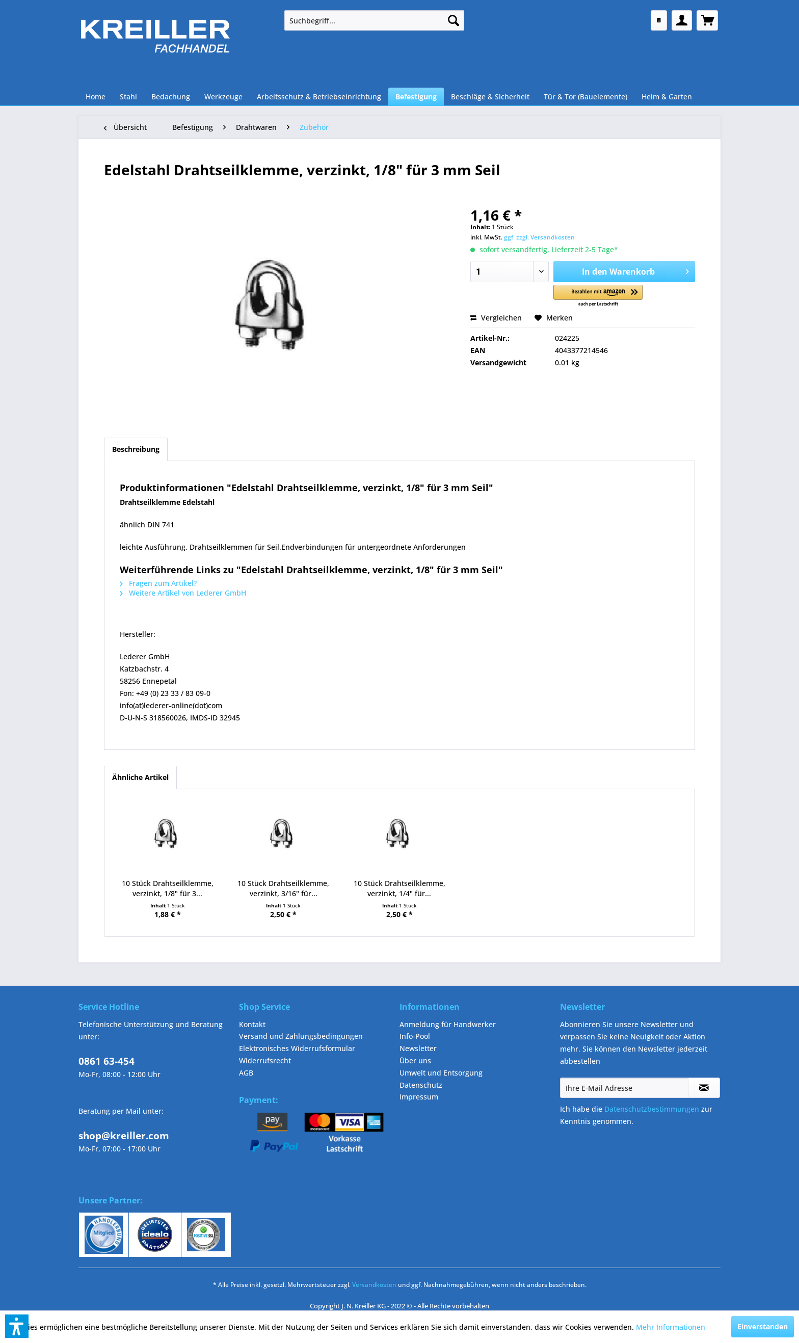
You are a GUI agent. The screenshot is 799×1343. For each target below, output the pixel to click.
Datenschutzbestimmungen (651, 1109)
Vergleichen (496, 318)
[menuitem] (374, 20)
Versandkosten (374, 1284)
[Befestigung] (416, 96)
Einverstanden (762, 1326)
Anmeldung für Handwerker (448, 1024)
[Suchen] (453, 20)
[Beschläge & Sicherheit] (490, 96)
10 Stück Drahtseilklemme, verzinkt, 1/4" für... (399, 888)
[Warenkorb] (707, 20)
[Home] (95, 96)
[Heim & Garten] (666, 96)
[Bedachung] (170, 96)
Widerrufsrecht (265, 1060)
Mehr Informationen (670, 1327)
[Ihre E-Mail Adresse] (624, 1088)
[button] (598, 296)
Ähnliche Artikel (140, 777)
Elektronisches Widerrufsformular (297, 1048)
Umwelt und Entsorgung (441, 1073)
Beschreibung (135, 449)
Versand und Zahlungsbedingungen (301, 1036)
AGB (246, 1073)
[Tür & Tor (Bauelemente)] (585, 96)
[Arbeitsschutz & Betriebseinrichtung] (319, 96)
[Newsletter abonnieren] (704, 1088)
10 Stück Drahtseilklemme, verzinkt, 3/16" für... (283, 888)
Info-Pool (415, 1036)
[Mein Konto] (682, 20)
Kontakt (252, 1024)
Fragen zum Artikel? (158, 583)
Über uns (415, 1060)
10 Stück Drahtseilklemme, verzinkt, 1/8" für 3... (168, 888)
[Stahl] (128, 96)
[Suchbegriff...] (374, 20)
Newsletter (418, 1048)
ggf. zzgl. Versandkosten (539, 237)
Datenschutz (421, 1085)
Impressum (419, 1097)
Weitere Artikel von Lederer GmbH (183, 593)
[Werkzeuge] (223, 96)
